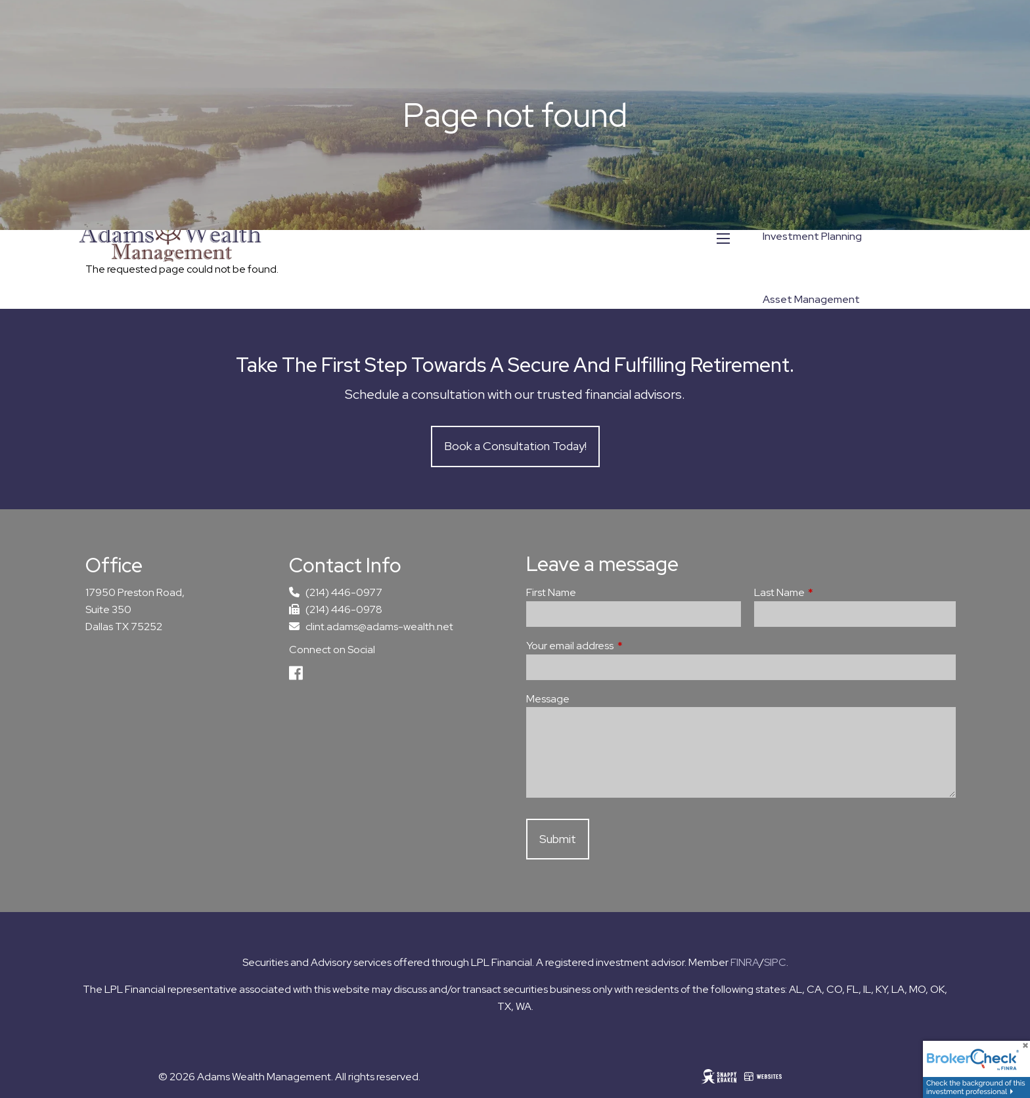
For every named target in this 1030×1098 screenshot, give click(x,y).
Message (548, 699)
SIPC (775, 962)
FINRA (744, 962)
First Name (551, 592)
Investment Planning (812, 236)
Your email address (618, 645)
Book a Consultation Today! (515, 445)
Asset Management (811, 299)
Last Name (827, 592)
